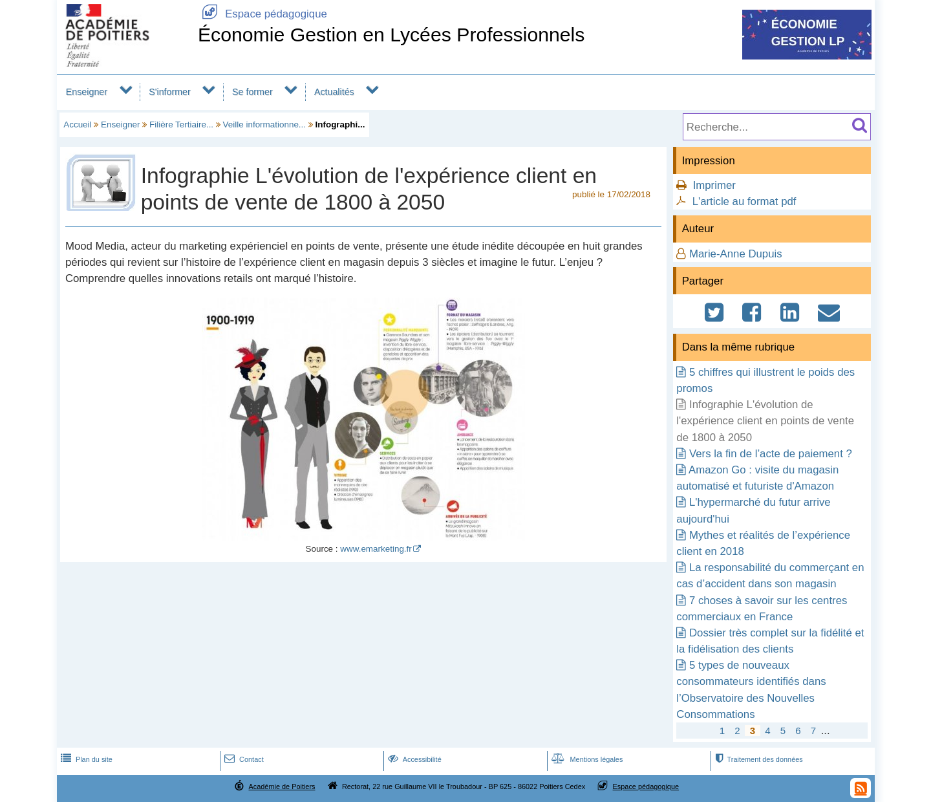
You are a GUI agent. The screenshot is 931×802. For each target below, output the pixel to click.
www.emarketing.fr (376, 549)
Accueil (77, 124)
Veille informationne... (264, 124)
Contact (243, 759)
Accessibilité (413, 759)
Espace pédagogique (262, 14)
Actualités (334, 92)
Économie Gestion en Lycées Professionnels (391, 34)
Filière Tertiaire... (181, 124)
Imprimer (714, 185)
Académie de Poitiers (281, 786)
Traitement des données (757, 759)
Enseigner (86, 92)
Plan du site (85, 759)
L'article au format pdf (744, 201)
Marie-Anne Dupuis (735, 254)
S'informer (170, 92)
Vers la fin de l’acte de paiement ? (770, 454)
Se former (252, 92)
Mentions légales (586, 759)
